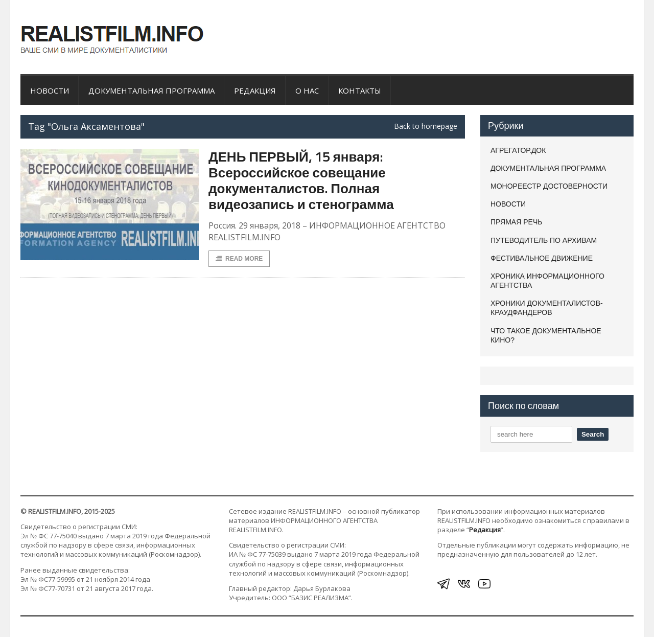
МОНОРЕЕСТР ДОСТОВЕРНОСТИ (549, 186)
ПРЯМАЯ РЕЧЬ (516, 222)
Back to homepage (425, 126)
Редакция (255, 90)
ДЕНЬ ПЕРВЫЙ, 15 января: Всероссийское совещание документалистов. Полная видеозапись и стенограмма (301, 181)
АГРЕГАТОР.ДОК (518, 150)
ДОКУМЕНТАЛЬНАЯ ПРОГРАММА (151, 90)
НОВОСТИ (49, 90)
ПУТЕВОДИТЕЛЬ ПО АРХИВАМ (544, 240)
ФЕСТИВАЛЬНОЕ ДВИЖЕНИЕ (542, 258)
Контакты (359, 90)
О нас (307, 90)
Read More (239, 258)
